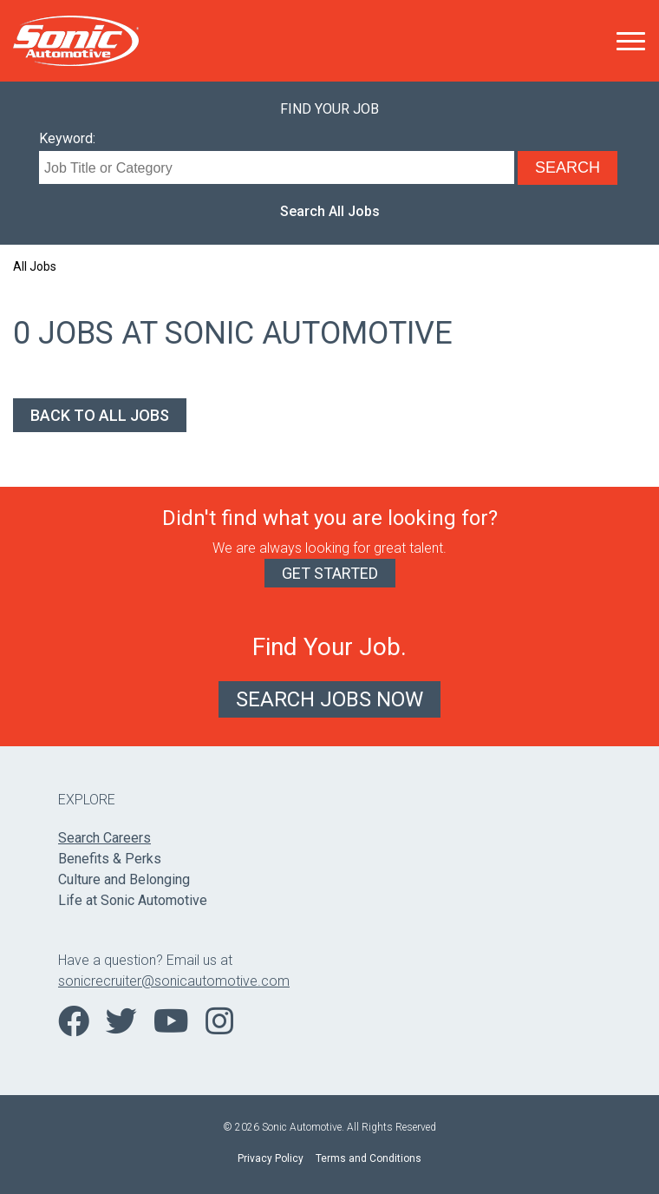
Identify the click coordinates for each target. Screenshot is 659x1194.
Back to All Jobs (99, 415)
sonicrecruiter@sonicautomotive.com (174, 981)
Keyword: (67, 138)
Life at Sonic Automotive (132, 900)
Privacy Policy (270, 1158)
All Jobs (34, 266)
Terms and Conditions (368, 1158)
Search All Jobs (330, 211)
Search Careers (104, 838)
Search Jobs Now (329, 699)
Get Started (330, 573)
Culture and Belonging (124, 879)
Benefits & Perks (109, 858)
